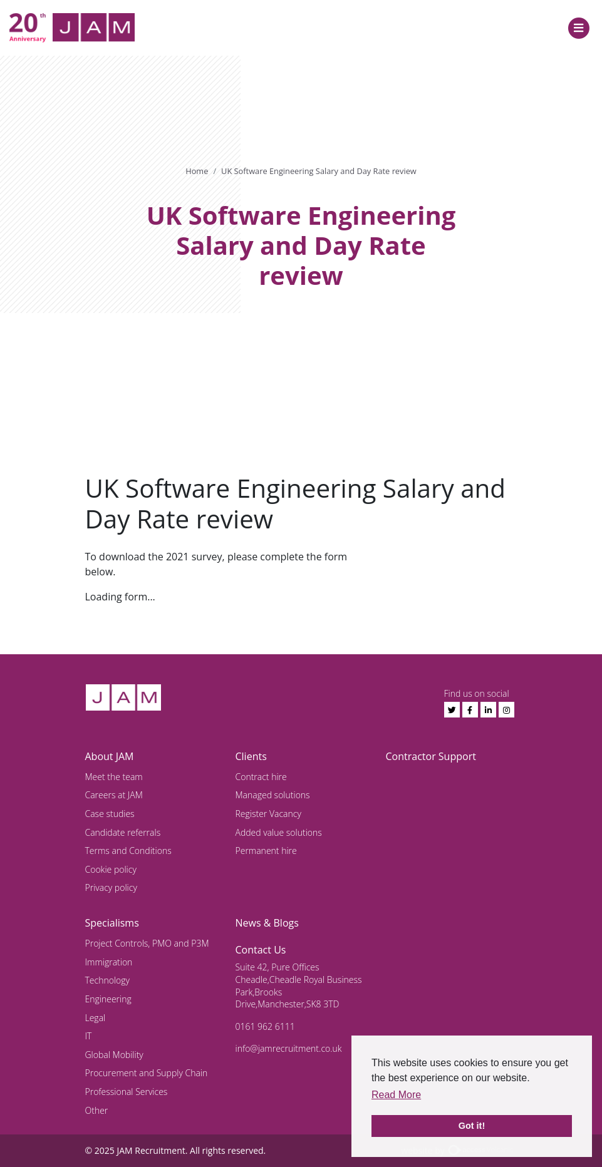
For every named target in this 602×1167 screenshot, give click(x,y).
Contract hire (261, 777)
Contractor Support (431, 756)
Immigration (109, 962)
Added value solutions (279, 832)
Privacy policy (111, 887)
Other (96, 1110)
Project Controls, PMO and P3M (147, 943)
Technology (107, 980)
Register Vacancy (268, 814)
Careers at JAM (114, 795)
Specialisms (112, 923)
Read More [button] (396, 1094)
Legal (95, 1018)
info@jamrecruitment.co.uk (289, 1048)
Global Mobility (114, 1055)
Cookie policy (111, 869)
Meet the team (114, 777)
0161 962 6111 (265, 1026)
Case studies (110, 814)
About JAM (109, 756)
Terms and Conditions (128, 850)
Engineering (108, 999)
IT (88, 1036)
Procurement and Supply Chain (146, 1073)
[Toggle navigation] (578, 27)
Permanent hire (266, 850)
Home (196, 171)
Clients (251, 756)
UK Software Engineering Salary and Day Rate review (319, 171)
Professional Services (126, 1092)
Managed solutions (273, 795)
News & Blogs (267, 923)
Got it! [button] (472, 1126)
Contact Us (261, 950)
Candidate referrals (123, 832)
